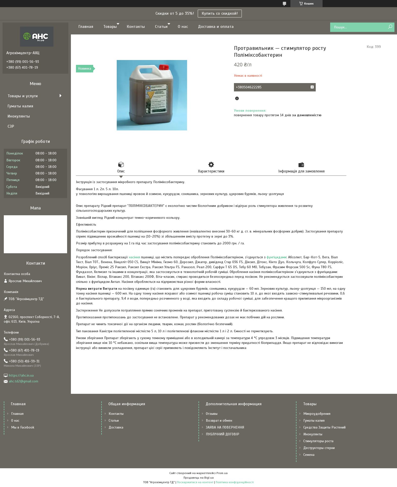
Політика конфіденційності (235, 482)
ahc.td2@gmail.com (23, 381)
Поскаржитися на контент (195, 482)
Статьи (161, 26)
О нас (183, 26)
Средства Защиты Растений (324, 427)
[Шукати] (390, 27)
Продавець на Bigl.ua (199, 477)
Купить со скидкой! (220, 13)
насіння (134, 257)
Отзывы (211, 414)
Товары (110, 26)
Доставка (116, 427)
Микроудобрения (316, 414)
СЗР (11, 126)
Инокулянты (19, 116)
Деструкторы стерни (319, 448)
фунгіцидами (276, 257)
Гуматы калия (20, 106)
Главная (85, 26)
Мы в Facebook (22, 427)
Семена (308, 455)
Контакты (136, 26)
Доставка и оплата (216, 26)
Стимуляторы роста (318, 441)
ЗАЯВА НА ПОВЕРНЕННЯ (225, 427)
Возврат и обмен (219, 420)
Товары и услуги (23, 96)
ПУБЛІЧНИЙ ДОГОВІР (222, 434)
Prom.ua (222, 473)
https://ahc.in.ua (21, 375)
